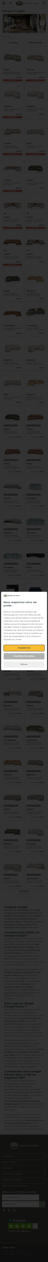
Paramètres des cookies (24, 656)
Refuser (24, 664)
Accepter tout (24, 648)
